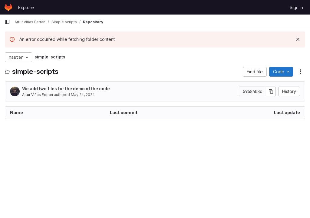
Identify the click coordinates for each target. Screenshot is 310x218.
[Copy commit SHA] (271, 91)
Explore (26, 7)
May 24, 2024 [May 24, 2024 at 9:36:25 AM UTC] (83, 94)
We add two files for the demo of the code (66, 88)
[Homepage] (8, 7)
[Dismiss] (298, 39)
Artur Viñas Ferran (37, 94)
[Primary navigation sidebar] (7, 22)
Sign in (296, 7)
